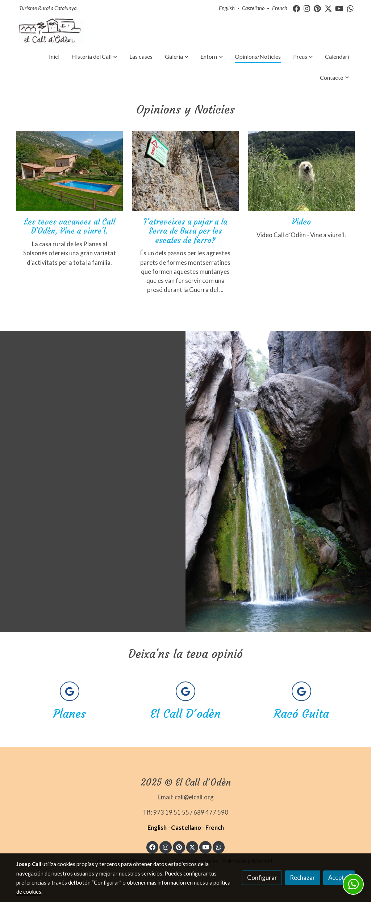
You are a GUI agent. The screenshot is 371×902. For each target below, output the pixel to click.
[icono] (69, 691)
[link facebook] (296, 8)
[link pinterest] (317, 8)
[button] (95, 56)
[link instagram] (307, 8)
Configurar (262, 877)
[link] (51, 31)
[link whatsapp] (350, 8)
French (279, 8)
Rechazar (302, 877)
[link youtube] (339, 8)
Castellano (253, 8)
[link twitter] (328, 8)
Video (301, 222)
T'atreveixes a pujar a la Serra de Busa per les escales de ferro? (185, 231)
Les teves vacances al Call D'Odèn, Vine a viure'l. (69, 226)
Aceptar (339, 877)
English (227, 8)
